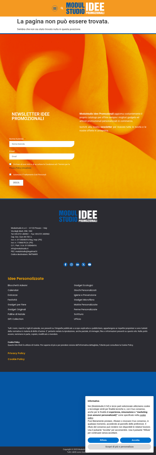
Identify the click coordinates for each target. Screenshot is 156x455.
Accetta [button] (136, 440)
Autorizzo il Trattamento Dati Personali (29, 174)
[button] (55, 8)
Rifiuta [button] (103, 440)
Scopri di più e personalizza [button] (119, 446)
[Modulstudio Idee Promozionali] (78, 409)
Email (12, 151)
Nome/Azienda (16, 139)
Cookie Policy (16, 359)
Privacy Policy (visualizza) (20, 168)
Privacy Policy (16, 353)
